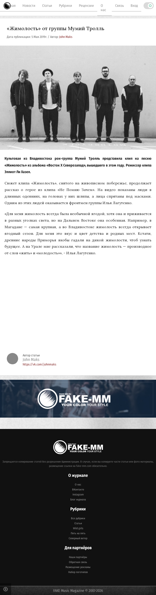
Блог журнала (78, 499)
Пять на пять (78, 533)
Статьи (47, 5)
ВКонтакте (78, 489)
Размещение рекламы (78, 567)
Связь (119, 5)
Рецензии (86, 5)
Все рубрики (78, 518)
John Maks (65, 37)
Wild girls (78, 528)
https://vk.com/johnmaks (39, 364)
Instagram (78, 494)
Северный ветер (78, 538)
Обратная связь (78, 562)
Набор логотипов (78, 572)
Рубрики (65, 5)
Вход (134, 5)
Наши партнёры (78, 557)
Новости (28, 5)
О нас (103, 7)
